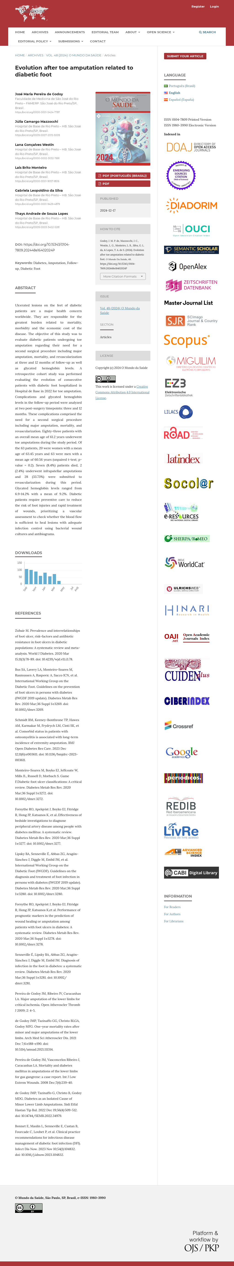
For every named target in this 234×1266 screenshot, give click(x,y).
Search (207, 32)
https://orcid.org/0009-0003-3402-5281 (37, 227)
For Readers (172, 907)
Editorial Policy (33, 41)
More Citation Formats (119, 276)
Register (198, 6)
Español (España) (181, 100)
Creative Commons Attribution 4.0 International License (122, 392)
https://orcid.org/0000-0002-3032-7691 (37, 158)
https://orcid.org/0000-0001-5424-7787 (37, 112)
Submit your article (185, 56)
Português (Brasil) (182, 86)
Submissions (69, 41)
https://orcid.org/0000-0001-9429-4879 (37, 204)
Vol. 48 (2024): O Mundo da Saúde (73, 55)
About (131, 32)
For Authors (172, 914)
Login (214, 6)
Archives (40, 32)
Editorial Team (105, 32)
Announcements (70, 32)
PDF (105, 183)
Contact (98, 41)
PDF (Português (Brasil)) (124, 175)
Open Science (159, 32)
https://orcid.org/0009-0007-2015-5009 (37, 135)
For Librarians (173, 921)
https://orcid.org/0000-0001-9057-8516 (37, 181)
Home (20, 32)
